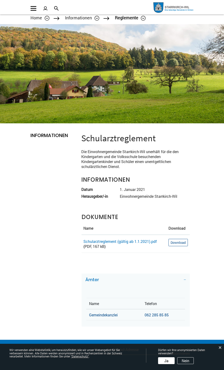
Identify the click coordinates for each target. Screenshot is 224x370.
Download (178, 242)
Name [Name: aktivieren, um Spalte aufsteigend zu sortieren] (88, 228)
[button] (82, 18)
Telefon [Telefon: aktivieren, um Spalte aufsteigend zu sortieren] (151, 303)
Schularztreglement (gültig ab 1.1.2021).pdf (120, 241)
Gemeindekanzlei (103, 314)
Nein (185, 360)
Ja (166, 360)
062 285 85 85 (157, 314)
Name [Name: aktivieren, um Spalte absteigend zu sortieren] (94, 303)
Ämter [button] (92, 280)
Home (36, 18)
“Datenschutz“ (80, 356)
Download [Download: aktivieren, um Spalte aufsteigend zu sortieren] (176, 228)
